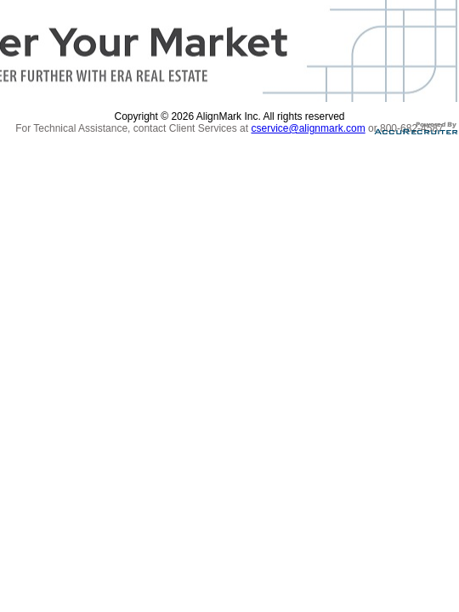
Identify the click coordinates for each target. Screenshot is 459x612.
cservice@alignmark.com (308, 128)
